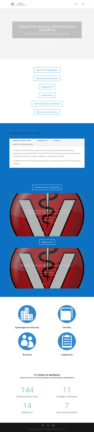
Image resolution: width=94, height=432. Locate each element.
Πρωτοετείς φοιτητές (47, 78)
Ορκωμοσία (47, 95)
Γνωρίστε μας (47, 46)
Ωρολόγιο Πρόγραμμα (47, 69)
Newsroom (47, 242)
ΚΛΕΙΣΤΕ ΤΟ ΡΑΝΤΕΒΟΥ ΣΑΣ (23, 144)
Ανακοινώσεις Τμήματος (47, 187)
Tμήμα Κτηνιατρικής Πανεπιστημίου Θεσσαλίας (47, 31)
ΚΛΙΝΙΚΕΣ (56, 141)
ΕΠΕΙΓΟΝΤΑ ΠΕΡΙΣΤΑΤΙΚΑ (22, 141)
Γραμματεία (47, 86)
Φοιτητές (27, 354)
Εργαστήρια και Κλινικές (27, 327)
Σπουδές (67, 327)
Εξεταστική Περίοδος (47, 112)
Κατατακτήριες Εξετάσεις (47, 103)
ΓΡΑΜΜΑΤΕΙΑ (42, 141)
